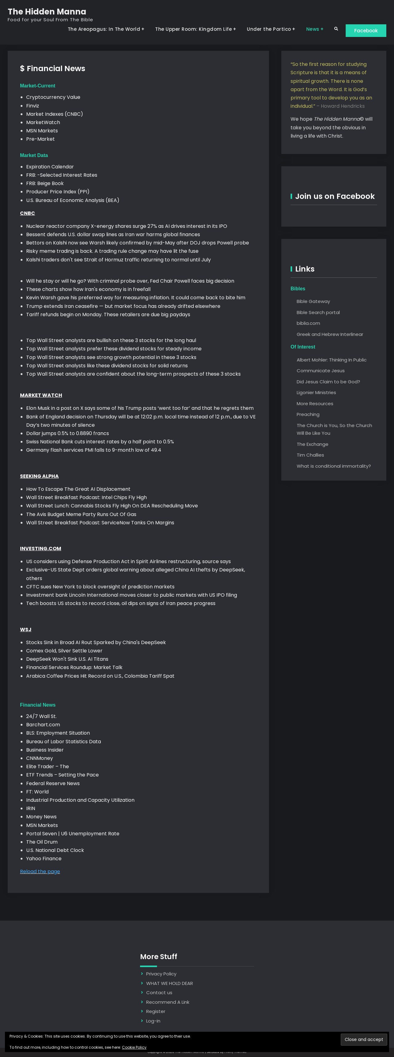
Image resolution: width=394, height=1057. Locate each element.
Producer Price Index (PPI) (58, 192)
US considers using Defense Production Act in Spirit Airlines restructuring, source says (128, 561)
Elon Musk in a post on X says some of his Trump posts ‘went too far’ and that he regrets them (140, 408)
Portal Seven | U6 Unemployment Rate (72, 833)
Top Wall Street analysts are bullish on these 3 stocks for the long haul (111, 340)
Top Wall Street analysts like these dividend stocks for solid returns (107, 365)
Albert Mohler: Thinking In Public (332, 360)
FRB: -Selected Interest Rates (61, 175)
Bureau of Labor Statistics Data (63, 741)
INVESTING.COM (40, 548)
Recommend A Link (167, 1002)
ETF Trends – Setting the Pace (62, 775)
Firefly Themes (235, 1052)
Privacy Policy (161, 974)
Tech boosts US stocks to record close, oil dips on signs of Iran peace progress (120, 603)
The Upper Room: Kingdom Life (190, 29)
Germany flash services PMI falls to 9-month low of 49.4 (93, 450)
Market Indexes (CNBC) (54, 114)
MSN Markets (42, 131)
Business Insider (45, 750)
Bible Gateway (313, 301)
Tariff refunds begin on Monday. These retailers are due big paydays (108, 314)
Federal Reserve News (53, 783)
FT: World (37, 792)
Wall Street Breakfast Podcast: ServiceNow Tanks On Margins (100, 522)
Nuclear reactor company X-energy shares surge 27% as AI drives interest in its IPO (126, 226)
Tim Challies (310, 455)
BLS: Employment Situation (58, 733)
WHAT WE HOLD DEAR (169, 983)
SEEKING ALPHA (39, 476)
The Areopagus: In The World (100, 29)
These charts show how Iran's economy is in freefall (88, 289)
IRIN (30, 808)
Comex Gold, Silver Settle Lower (64, 651)
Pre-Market (40, 139)
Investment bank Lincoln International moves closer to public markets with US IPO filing (131, 595)
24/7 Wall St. (41, 716)
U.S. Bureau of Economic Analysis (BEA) (72, 200)
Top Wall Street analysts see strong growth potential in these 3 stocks (111, 357)
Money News (41, 817)
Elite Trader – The (47, 766)
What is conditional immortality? (334, 466)
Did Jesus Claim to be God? (328, 381)
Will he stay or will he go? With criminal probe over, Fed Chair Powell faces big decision (130, 281)
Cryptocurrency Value (53, 97)
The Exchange (312, 444)
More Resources (315, 403)
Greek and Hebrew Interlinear (330, 334)
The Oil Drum (42, 842)
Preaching (308, 414)
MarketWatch (43, 122)
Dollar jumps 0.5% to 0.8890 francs (67, 433)
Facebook (364, 30)
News (309, 29)
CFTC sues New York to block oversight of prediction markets (101, 587)
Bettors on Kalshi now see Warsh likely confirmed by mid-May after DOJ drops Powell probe (137, 243)
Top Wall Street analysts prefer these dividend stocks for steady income (114, 349)
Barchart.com (43, 724)
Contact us (159, 993)
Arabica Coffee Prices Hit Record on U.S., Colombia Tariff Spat (100, 676)
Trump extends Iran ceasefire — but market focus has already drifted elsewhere (123, 306)
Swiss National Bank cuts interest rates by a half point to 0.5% (100, 442)
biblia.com (308, 323)
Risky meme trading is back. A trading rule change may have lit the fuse (112, 251)
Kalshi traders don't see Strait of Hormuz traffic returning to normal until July (118, 260)
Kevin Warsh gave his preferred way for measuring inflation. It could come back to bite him (135, 297)
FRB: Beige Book (45, 183)
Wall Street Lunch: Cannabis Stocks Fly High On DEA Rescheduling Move (112, 506)
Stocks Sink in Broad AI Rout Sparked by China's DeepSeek (96, 642)
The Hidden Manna (47, 11)
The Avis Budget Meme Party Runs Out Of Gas (81, 514)
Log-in (153, 1021)
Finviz (32, 106)
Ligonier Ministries (316, 392)
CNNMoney (39, 758)
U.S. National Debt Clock (55, 850)
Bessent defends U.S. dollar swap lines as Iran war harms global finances (113, 234)
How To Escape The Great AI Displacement (78, 489)
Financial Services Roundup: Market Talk (74, 667)
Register (155, 1011)
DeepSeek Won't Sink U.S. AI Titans (67, 659)
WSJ (25, 629)
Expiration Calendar (50, 167)
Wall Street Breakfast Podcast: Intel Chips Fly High (86, 497)
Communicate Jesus (321, 371)
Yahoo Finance (44, 858)
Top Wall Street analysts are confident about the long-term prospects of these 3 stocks (133, 374)
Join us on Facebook (335, 196)
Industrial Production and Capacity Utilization (80, 800)
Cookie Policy (134, 1047)
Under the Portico (266, 29)
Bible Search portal (318, 312)
